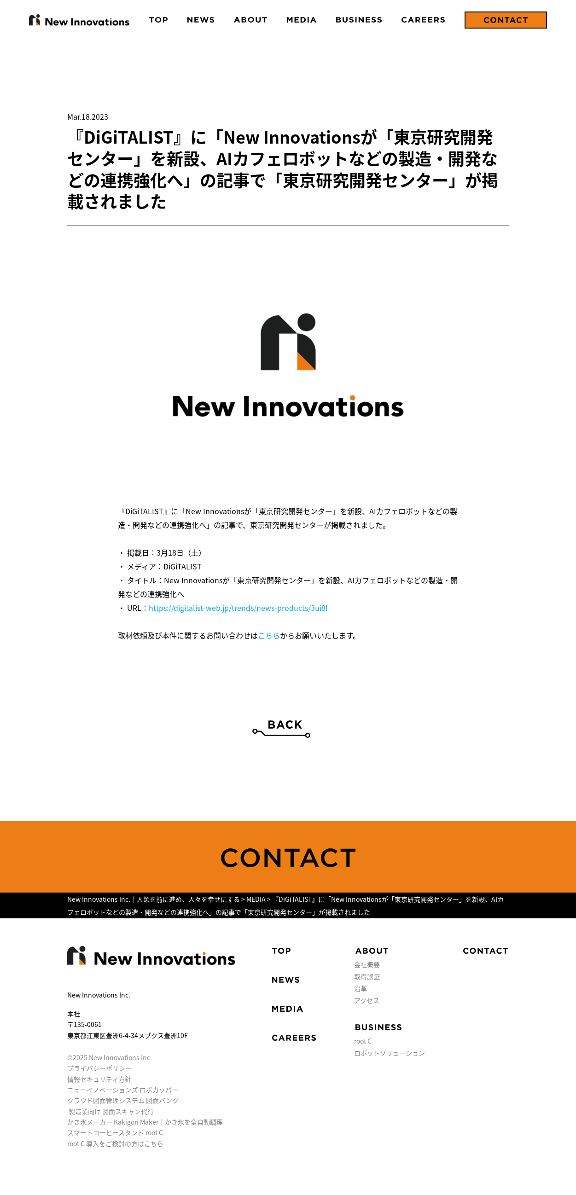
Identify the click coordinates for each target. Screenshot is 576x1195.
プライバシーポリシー (99, 1068)
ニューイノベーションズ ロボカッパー (122, 1089)
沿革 (360, 988)
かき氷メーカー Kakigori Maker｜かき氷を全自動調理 (145, 1121)
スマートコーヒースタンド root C (115, 1132)
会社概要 (367, 964)
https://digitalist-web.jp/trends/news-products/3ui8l (238, 607)
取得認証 (367, 976)
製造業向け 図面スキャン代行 (111, 1111)
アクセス (366, 1000)
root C (363, 1040)
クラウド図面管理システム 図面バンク (123, 1100)
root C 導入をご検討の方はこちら (115, 1143)
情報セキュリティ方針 (99, 1079)
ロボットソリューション (389, 1052)
